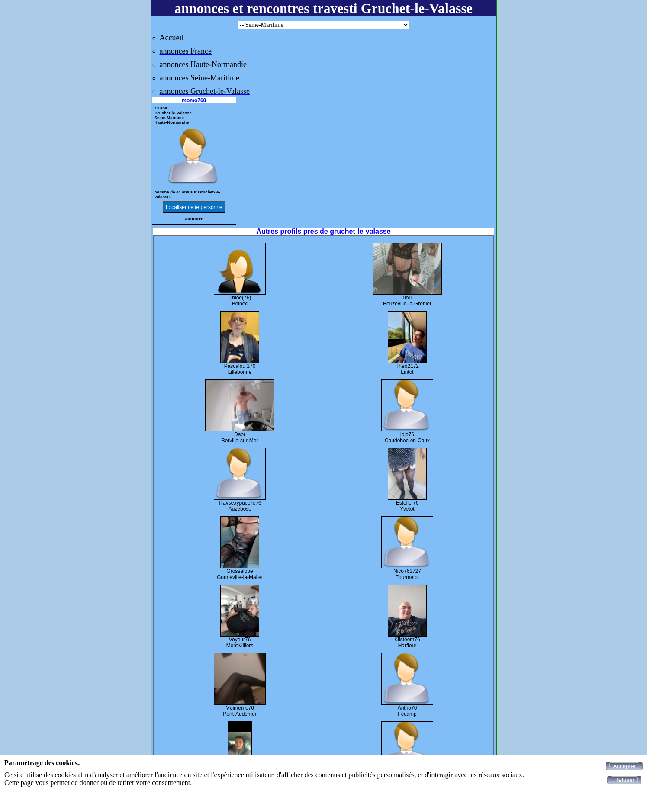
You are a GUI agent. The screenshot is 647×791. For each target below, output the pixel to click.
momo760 (194, 100)
